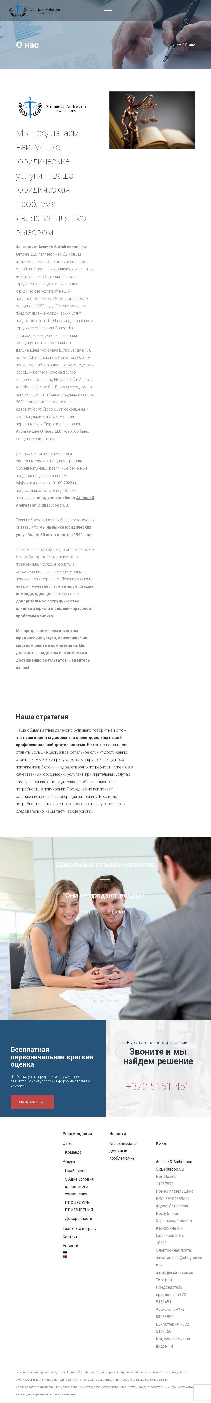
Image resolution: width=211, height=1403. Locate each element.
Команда (73, 1152)
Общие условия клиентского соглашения (79, 1186)
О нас (67, 1143)
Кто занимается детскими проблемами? (123, 1151)
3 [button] (109, 1008)
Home (176, 45)
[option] (105, 911)
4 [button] (116, 1008)
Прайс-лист (75, 1170)
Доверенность (78, 1218)
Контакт (70, 1237)
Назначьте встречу (80, 1228)
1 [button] (94, 1008)
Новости (70, 1245)
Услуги (69, 1162)
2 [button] (101, 1008)
